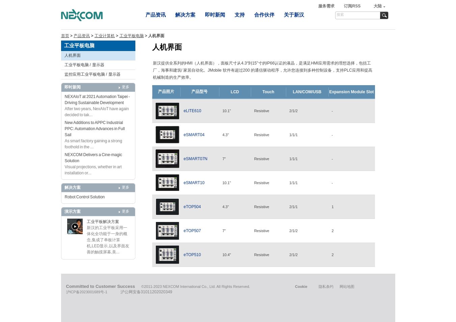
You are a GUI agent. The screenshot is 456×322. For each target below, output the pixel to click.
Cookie (301, 286)
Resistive (261, 111)
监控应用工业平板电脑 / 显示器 (92, 74)
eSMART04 (194, 134)
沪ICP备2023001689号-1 (86, 292)
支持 (240, 15)
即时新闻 (215, 15)
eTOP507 (192, 230)
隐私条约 (326, 286)
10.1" (226, 183)
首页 (65, 35)
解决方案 (185, 15)
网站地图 (347, 286)
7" (224, 159)
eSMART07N (195, 158)
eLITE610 (192, 110)
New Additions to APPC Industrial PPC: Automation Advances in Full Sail (95, 128)
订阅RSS (352, 6)
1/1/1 (293, 135)
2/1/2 (293, 111)
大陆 (378, 6)
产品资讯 (155, 15)
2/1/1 (293, 207)
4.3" (225, 135)
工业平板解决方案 (103, 221)
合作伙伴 (264, 15)
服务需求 (327, 6)
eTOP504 (192, 206)
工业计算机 (105, 35)
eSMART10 (194, 182)
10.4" (226, 255)
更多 (125, 87)
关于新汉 (294, 15)
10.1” (226, 111)
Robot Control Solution (85, 197)
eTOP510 (192, 254)
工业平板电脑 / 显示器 (84, 65)
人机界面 (72, 55)
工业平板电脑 (131, 35)
